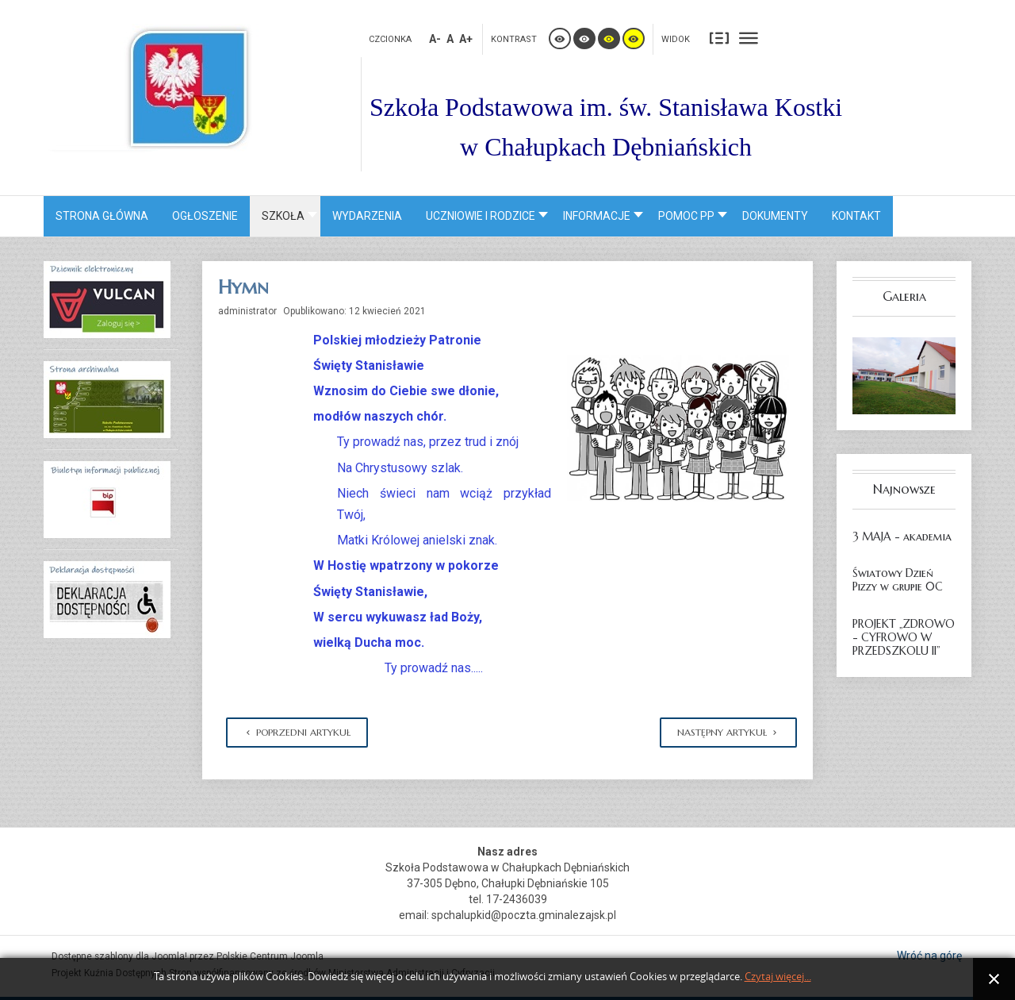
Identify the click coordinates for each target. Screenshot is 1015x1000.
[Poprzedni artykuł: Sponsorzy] (297, 732)
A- (435, 39)
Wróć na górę (929, 955)
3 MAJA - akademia (902, 536)
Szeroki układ (748, 38)
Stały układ (719, 38)
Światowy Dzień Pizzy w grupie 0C (897, 580)
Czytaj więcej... (778, 977)
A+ (466, 39)
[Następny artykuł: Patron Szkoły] (728, 732)
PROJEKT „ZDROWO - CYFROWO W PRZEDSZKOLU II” (903, 637)
